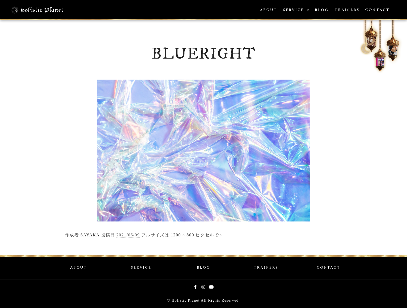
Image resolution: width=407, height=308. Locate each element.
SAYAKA (90, 235)
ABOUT (78, 267)
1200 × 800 (182, 235)
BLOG (203, 267)
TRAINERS (266, 267)
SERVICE (141, 267)
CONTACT (328, 267)
